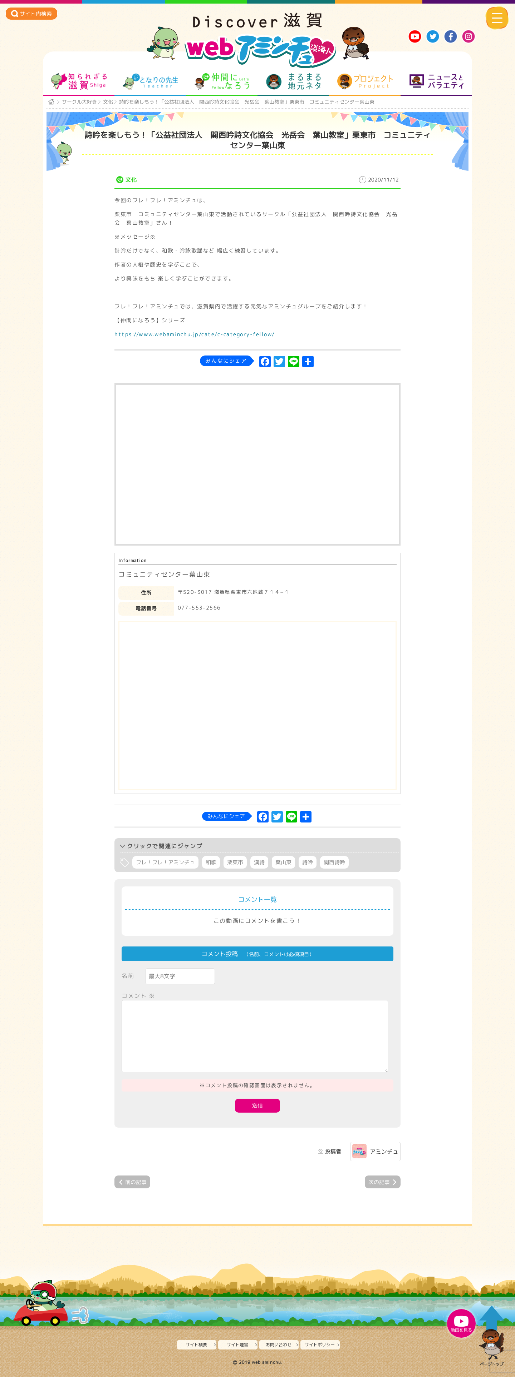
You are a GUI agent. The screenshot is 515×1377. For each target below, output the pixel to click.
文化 (108, 101)
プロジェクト (365, 81)
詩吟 (307, 862)
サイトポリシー (320, 1345)
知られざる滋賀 (79, 81)
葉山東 (283, 862)
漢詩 (259, 862)
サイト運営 (237, 1345)
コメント (138, 996)
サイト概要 (196, 1345)
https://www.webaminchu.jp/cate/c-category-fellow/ (194, 334)
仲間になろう (222, 81)
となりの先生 (150, 81)
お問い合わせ (278, 1345)
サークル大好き (79, 101)
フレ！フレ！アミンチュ (165, 862)
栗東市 (235, 862)
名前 (128, 976)
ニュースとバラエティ (436, 81)
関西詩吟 (334, 862)
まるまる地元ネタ (293, 81)
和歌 (211, 862)
